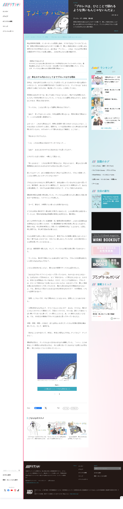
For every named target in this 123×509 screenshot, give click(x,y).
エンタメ (5, 11)
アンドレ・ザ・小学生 (42, 37)
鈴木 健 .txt (115, 15)
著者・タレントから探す (10, 480)
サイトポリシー (42, 480)
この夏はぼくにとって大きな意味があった (57, 389)
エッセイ (105, 179)
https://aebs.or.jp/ (74, 493)
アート (95, 183)
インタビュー (108, 175)
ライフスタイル (98, 170)
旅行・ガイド (108, 166)
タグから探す (7, 475)
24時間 (98, 72)
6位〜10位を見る (106, 128)
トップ (27, 37)
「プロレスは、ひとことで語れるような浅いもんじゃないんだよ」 (66, 37)
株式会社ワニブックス (31, 480)
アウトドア (111, 170)
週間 (113, 72)
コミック (5, 26)
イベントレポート (8, 31)
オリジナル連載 (7, 21)
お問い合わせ (51, 480)
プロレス (74, 408)
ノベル (66, 408)
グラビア (5, 16)
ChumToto (96, 175)
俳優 (114, 179)
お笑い (95, 179)
